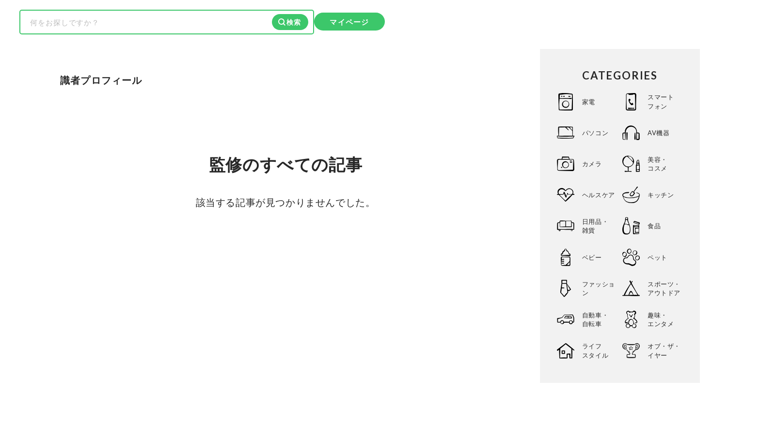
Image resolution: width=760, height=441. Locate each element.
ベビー (592, 257)
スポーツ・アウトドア (664, 288)
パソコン (595, 133)
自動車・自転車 (595, 319)
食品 (654, 226)
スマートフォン (661, 101)
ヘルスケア (598, 195)
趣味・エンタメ (661, 319)
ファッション (598, 288)
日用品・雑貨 (595, 226)
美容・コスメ (657, 164)
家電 (588, 102)
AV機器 (658, 133)
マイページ (349, 21)
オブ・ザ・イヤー (664, 350)
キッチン (661, 195)
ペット (657, 257)
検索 (293, 22)
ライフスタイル (595, 350)
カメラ (592, 164)
